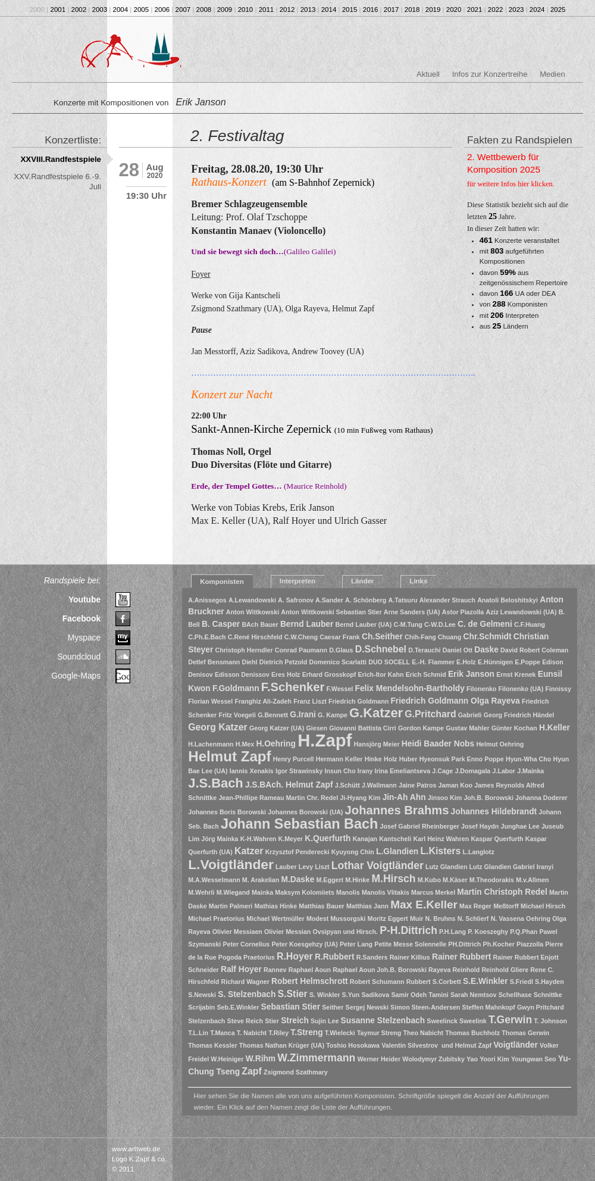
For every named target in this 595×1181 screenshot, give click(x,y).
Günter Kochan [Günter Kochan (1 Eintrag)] (514, 728)
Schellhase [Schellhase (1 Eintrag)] (515, 994)
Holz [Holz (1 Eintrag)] (390, 759)
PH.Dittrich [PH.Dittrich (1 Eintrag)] (464, 944)
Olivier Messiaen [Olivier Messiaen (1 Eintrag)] (237, 931)
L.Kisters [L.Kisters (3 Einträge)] (440, 851)
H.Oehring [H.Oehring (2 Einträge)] (276, 743)
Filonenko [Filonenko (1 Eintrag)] (481, 688)
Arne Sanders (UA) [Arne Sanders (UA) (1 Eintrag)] (412, 612)
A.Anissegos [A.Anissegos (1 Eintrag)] (207, 600)
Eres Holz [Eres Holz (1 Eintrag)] (285, 674)
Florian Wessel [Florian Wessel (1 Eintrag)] (210, 701)
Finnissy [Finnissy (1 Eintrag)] (558, 688)
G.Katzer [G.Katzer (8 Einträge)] (376, 712)
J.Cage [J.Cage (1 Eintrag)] (442, 770)
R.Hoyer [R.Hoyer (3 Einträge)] (295, 956)
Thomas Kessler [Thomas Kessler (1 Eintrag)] (212, 1045)
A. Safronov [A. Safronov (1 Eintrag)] (296, 600)
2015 (350, 9)
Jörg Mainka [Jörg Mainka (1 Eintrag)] (219, 838)
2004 (121, 9)
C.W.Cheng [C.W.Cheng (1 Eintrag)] (301, 637)
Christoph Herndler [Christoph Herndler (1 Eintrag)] (244, 650)
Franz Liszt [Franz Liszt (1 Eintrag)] (310, 701)
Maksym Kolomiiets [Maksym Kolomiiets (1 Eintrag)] (304, 892)
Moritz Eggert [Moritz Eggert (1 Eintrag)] (388, 918)
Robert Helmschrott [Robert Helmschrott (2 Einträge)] (309, 981)
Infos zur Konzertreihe (490, 74)
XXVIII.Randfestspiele (61, 159)
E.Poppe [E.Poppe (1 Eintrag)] (527, 662)
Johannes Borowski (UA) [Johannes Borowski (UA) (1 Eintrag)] (305, 812)
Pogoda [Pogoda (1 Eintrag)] (230, 957)
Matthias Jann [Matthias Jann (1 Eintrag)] (367, 906)
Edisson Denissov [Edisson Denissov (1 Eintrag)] (242, 674)
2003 (100, 9)
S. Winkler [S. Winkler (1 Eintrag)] (324, 994)
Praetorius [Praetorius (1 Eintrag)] (259, 957)
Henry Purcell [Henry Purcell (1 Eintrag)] (293, 759)
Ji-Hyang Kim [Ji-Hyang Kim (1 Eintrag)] (360, 797)
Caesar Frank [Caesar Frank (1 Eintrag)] (340, 637)
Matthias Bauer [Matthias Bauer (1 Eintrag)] (321, 906)
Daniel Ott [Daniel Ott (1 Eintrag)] (457, 650)
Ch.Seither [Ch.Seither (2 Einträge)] (382, 636)
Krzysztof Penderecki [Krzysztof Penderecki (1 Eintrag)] (297, 851)
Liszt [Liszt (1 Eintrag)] (322, 866)
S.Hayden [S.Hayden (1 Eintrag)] (549, 981)
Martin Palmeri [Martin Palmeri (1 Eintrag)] (230, 906)
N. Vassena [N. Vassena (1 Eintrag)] (507, 918)
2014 (329, 9)
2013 (308, 9)
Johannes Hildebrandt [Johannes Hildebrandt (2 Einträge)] (494, 811)
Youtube (84, 599)
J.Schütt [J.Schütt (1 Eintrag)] (347, 785)
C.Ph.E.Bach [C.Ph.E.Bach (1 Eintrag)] (207, 637)
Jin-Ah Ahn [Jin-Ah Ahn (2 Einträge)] (404, 797)
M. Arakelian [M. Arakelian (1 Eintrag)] (260, 879)
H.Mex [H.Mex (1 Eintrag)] (245, 744)
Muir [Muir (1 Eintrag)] (417, 918)
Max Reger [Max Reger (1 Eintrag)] (475, 906)
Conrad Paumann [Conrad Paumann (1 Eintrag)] (301, 650)
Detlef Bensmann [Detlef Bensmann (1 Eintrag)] (214, 662)
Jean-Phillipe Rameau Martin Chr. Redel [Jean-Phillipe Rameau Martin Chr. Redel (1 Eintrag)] (278, 797)
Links (418, 581)
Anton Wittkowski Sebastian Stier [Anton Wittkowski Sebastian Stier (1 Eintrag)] (331, 612)
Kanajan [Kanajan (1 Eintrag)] (365, 838)
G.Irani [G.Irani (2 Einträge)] (303, 714)
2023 (516, 9)
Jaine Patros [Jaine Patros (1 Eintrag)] (417, 785)
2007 (183, 9)
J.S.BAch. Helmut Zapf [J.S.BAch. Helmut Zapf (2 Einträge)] (289, 784)
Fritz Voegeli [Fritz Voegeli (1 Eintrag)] (237, 714)
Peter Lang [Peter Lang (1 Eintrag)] (356, 944)
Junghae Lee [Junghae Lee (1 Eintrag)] (520, 826)
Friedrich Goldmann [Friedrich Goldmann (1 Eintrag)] (358, 701)
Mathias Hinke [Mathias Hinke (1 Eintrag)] (275, 906)
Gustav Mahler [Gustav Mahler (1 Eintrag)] (467, 728)
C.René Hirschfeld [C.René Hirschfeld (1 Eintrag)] (255, 637)
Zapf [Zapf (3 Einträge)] (251, 1071)
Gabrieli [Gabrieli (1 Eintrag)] (470, 714)
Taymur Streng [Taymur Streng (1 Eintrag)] (379, 1032)
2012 (287, 9)
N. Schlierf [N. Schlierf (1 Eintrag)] (473, 918)
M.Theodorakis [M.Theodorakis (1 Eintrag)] (491, 879)
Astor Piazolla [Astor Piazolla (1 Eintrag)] (463, 612)
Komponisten (222, 581)
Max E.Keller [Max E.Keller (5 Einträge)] (424, 904)
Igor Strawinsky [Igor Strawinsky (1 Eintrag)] (298, 770)
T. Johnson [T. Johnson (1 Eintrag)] (550, 1020)
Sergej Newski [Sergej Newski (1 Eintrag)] (367, 1007)
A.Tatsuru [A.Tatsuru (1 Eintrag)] (403, 600)
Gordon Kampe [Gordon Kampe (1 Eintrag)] (421, 728)
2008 (204, 9)
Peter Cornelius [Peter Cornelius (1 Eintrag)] (246, 944)
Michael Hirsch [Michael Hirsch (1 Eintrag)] (543, 906)
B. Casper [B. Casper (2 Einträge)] (221, 624)
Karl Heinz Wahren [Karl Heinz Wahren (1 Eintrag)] (441, 838)
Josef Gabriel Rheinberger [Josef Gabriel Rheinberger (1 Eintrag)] (419, 826)
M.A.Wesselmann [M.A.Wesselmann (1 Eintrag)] (214, 879)
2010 (245, 9)
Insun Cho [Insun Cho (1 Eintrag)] (340, 770)
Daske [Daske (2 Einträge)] (486, 649)
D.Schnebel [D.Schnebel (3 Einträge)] (380, 649)
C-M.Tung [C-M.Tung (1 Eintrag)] (408, 624)
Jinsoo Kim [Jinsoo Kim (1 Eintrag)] (445, 797)
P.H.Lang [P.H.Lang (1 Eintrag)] (452, 931)
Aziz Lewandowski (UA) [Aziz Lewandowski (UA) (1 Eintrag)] (521, 612)
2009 (225, 9)
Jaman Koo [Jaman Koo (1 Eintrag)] (455, 785)
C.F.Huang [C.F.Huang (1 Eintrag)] (529, 624)
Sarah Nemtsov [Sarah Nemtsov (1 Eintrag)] (473, 994)
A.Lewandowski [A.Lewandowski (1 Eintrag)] (252, 600)
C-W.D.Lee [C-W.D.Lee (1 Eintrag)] (440, 624)
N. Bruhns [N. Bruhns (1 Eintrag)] (440, 918)
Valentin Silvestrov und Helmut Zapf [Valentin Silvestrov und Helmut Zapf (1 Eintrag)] (436, 1045)
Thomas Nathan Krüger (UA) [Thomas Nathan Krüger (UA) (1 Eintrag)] (281, 1045)
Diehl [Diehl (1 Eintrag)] (249, 662)
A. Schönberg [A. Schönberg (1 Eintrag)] (365, 600)
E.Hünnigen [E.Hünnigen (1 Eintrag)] (495, 662)
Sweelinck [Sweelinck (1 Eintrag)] (442, 1020)
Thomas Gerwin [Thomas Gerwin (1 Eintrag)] (525, 1032)
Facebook (81, 618)
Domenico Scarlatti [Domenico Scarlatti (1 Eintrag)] (338, 662)
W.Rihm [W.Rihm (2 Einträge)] (260, 1058)
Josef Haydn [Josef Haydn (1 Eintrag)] (480, 826)
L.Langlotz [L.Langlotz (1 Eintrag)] (478, 851)
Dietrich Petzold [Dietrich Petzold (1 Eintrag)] (283, 662)
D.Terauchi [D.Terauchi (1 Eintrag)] (424, 650)
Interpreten (297, 581)
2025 (558, 9)
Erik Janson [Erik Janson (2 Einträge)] (471, 674)
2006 (162, 9)
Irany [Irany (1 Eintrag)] (365, 770)
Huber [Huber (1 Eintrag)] (408, 759)
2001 (58, 9)
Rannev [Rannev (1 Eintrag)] (275, 969)
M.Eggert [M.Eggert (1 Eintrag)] (330, 879)
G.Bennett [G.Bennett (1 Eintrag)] (273, 714)
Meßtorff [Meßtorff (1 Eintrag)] (506, 906)
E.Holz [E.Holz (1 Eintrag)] (466, 662)
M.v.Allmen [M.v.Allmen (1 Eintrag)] (532, 879)
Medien (552, 74)
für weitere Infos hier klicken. (511, 184)
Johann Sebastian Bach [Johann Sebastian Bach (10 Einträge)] (299, 824)
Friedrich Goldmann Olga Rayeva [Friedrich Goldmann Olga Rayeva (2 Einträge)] (454, 700)
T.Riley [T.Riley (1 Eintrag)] (278, 1032)
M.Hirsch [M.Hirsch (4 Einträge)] (393, 879)
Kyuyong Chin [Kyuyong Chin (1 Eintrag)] (352, 851)
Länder (362, 581)
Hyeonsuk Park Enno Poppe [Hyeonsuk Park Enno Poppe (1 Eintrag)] (461, 759)
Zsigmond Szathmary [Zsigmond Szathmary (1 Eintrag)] (296, 1072)
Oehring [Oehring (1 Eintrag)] (538, 918)
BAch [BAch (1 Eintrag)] (250, 624)
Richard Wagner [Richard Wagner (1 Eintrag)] (245, 981)
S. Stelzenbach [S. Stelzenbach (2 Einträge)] (246, 994)
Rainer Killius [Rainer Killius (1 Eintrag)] (410, 957)
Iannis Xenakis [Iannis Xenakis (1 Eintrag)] (252, 770)
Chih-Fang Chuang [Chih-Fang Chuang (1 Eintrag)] (433, 637)
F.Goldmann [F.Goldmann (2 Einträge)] (235, 688)
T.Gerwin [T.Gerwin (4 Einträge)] (510, 1020)
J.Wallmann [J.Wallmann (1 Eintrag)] (379, 785)
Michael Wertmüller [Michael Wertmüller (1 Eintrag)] (275, 918)
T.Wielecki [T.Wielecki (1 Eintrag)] (340, 1032)
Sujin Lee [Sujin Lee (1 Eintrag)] (325, 1020)
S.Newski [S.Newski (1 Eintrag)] (202, 994)
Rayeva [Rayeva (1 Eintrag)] (439, 969)
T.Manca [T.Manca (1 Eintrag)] (222, 1032)
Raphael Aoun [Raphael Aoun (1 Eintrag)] (310, 969)
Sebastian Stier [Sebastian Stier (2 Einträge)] (290, 1006)
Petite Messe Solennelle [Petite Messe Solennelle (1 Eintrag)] (410, 944)
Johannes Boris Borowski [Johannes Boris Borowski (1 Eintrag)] (227, 812)
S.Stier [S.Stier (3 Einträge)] (293, 994)
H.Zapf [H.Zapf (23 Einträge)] (325, 740)
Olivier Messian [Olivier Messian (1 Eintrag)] (287, 931)
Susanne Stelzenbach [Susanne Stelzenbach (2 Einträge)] (383, 1020)
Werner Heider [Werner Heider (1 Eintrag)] (378, 1059)
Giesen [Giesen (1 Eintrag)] (316, 728)
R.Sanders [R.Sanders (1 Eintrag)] (372, 957)
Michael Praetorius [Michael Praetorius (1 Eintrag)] (216, 918)
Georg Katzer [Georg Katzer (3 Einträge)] (218, 727)
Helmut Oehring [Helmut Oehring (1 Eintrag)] (500, 744)
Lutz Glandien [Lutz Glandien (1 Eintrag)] (446, 866)
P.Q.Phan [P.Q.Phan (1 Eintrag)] (523, 931)
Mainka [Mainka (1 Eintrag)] (262, 892)
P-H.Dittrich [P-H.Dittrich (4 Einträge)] (408, 930)
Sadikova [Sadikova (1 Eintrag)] (375, 994)
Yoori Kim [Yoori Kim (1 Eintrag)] (494, 1059)
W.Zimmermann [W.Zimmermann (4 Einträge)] (316, 1058)
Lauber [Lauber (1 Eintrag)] (286, 866)
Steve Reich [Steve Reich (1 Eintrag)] (245, 1020)
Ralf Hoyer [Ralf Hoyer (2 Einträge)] (241, 969)
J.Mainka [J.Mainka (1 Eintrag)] (530, 770)
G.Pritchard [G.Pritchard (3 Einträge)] (430, 714)
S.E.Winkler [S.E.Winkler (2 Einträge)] (485, 981)
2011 (266, 9)
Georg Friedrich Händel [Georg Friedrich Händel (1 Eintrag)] (519, 714)
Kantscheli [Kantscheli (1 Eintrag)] (395, 838)
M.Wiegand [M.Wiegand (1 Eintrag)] (233, 892)
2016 (370, 9)
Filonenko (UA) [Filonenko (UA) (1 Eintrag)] (521, 688)
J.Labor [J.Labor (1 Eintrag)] (504, 770)
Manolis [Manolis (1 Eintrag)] (348, 892)
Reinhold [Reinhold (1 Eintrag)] (466, 969)
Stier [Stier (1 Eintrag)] (272, 1020)
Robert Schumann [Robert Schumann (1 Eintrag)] (377, 981)
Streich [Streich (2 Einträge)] (295, 1020)
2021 (475, 9)
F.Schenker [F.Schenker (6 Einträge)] (292, 686)
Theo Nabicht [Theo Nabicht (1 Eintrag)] (423, 1032)
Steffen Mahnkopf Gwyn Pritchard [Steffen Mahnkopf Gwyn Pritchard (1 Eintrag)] (513, 1007)
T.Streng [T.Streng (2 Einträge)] (306, 1032)
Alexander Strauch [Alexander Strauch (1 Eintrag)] (447, 600)
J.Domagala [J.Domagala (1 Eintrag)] (472, 770)
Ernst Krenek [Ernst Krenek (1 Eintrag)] (516, 674)
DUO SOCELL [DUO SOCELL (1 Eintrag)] (389, 662)
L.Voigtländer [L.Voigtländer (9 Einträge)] (231, 864)
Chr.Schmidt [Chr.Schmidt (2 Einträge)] (488, 636)
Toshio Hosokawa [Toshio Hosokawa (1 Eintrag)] (353, 1045)
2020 (454, 9)
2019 (433, 9)
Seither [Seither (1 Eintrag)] (332, 1007)
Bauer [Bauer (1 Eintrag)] (269, 624)
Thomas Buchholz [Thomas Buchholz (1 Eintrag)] (472, 1032)
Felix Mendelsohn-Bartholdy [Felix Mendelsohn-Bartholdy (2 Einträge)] (410, 688)
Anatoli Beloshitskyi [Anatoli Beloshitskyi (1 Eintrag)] (507, 600)
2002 (79, 9)
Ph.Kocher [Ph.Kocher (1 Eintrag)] (499, 944)
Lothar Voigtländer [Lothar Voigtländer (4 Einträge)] (377, 865)
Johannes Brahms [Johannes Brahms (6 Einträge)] (397, 810)
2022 (495, 9)
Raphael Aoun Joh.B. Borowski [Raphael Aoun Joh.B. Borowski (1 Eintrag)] (380, 969)
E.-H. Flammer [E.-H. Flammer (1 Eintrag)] (433, 662)
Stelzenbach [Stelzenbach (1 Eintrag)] (206, 1020)
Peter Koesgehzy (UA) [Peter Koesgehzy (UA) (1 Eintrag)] (304, 944)
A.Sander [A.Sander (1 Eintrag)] (329, 600)
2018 (412, 9)
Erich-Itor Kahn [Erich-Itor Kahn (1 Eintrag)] (380, 674)
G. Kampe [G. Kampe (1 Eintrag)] (332, 714)
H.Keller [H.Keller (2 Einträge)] (554, 727)
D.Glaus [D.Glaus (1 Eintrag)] (341, 650)
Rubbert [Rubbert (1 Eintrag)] (418, 981)
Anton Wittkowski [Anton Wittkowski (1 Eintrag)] (252, 612)
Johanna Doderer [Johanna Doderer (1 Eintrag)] (541, 797)
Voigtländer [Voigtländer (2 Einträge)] (515, 1045)
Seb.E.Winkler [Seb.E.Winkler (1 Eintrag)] (238, 1007)
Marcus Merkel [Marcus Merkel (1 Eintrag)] (433, 892)
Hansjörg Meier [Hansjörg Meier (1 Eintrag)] (377, 744)
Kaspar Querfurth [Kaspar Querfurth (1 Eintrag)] (497, 838)
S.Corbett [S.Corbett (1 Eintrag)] (447, 981)
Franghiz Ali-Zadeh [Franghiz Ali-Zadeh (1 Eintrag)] (263, 701)
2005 (141, 9)
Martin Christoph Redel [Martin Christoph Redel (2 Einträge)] (502, 892)
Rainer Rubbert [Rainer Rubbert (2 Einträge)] (461, 956)
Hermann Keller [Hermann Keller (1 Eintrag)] (339, 759)
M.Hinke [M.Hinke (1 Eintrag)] (357, 879)
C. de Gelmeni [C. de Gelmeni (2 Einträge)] (485, 624)
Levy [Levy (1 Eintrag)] (306, 866)
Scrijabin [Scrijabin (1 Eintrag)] (201, 1007)
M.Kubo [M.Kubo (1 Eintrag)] (429, 879)
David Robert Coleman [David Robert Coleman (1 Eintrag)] (534, 650)
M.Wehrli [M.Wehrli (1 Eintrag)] (201, 892)
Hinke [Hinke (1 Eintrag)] (373, 759)
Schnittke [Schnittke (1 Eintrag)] (548, 994)
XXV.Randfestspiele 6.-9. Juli (57, 181)
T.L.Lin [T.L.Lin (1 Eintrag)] (198, 1032)
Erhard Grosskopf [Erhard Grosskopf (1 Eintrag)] (329, 674)
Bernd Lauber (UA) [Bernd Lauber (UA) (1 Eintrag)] (364, 624)
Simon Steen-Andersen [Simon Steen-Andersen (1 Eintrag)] (425, 1007)
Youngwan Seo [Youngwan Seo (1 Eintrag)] (533, 1059)
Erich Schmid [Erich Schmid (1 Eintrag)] (426, 674)
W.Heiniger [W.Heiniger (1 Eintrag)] (227, 1059)
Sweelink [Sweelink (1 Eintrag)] (473, 1020)
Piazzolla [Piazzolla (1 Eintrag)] (529, 944)
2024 (537, 9)
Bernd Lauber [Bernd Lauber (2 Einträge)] (307, 624)
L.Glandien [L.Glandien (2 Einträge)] (397, 851)
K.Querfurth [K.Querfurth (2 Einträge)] (327, 838)
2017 (391, 9)
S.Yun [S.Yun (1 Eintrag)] (351, 994)
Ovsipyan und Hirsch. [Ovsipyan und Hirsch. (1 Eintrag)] (345, 931)
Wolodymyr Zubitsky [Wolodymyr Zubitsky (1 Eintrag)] (433, 1059)
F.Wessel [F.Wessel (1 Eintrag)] (340, 688)
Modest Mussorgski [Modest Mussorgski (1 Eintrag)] (335, 918)
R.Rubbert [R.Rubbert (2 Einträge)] (335, 956)
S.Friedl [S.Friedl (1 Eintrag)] (521, 981)
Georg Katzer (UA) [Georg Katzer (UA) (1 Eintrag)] (276, 728)
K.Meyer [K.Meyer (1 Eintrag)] (290, 838)
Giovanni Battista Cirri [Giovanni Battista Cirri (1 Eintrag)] (362, 728)
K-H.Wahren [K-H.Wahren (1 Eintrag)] (258, 838)
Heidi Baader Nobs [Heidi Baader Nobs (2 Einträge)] (438, 743)
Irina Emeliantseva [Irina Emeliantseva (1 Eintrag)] (403, 770)
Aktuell (428, 74)
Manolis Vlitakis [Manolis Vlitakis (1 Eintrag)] (385, 892)
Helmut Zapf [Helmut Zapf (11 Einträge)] (229, 756)
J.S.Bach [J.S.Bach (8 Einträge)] (215, 783)
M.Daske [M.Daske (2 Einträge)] (297, 879)
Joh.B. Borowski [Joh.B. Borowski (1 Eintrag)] (488, 797)
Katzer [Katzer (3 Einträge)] (248, 851)
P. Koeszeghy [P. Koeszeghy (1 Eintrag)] (488, 931)
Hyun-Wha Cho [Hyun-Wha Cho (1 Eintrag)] (528, 759)
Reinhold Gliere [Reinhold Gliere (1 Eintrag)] (504, 969)
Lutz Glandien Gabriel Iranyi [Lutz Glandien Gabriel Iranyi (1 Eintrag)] (511, 866)
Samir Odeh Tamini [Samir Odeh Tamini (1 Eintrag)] (419, 994)
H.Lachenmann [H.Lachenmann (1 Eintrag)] (210, 744)
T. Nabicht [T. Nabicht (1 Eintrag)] (252, 1032)
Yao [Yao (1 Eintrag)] (472, 1059)
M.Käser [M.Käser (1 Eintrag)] (455, 879)
